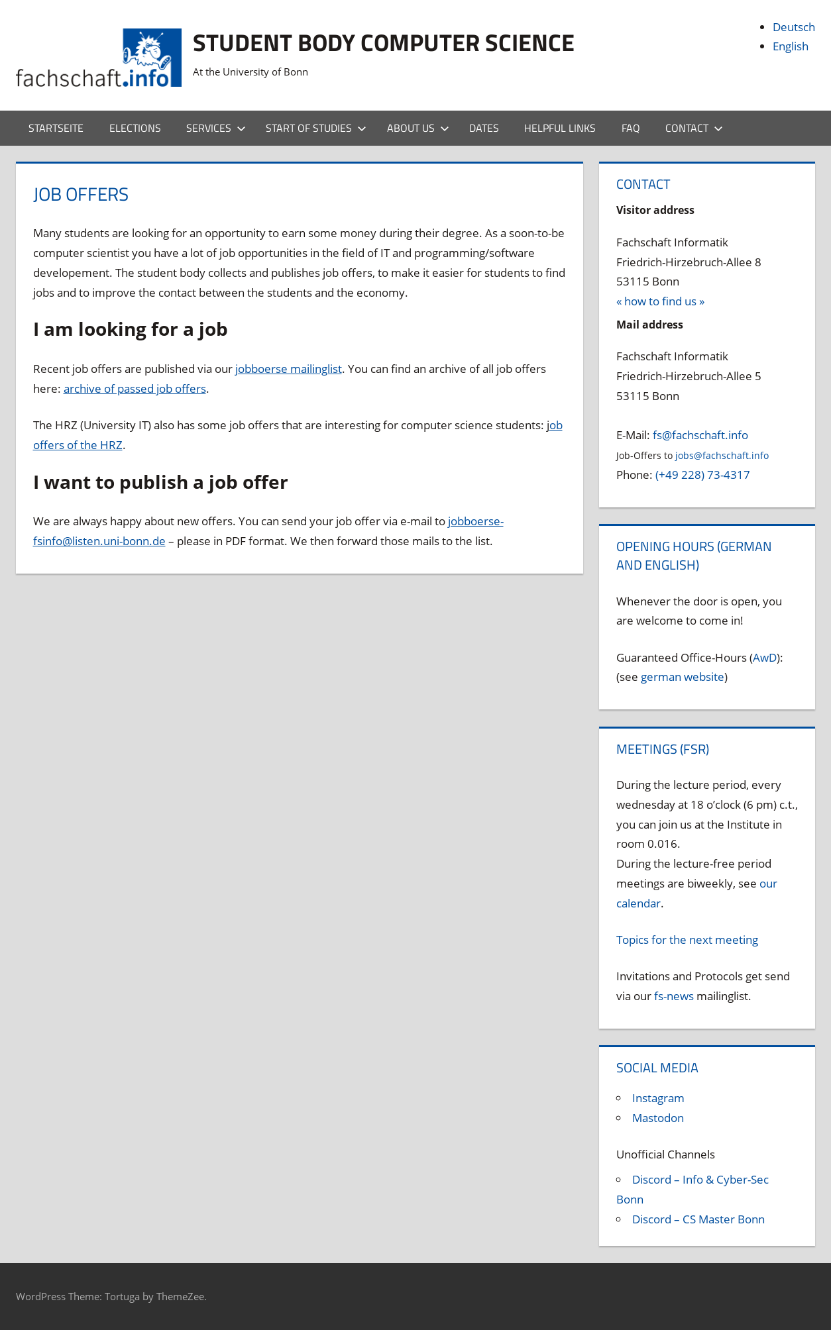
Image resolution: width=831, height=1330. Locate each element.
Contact (694, 128)
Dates (484, 128)
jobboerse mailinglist (288, 368)
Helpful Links (560, 128)
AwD (765, 657)
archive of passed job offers (135, 388)
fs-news (674, 995)
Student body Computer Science (384, 42)
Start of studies (316, 128)
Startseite (55, 128)
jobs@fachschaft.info (722, 455)
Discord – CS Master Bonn (698, 1219)
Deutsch (794, 26)
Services (216, 128)
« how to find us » (660, 301)
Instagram (658, 1097)
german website (682, 676)
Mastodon (658, 1117)
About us (418, 128)
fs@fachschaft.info (700, 434)
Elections (135, 128)
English (790, 46)
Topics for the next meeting (687, 939)
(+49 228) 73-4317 (702, 474)
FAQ (631, 128)
